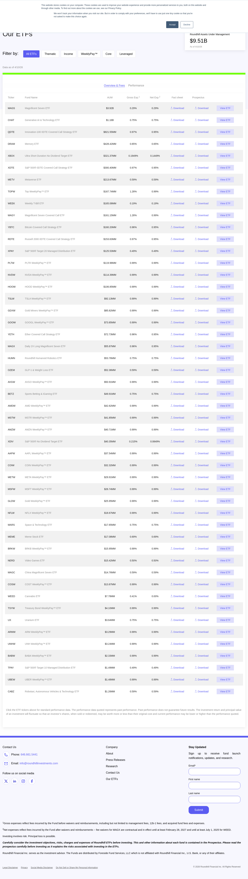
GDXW (11, 310)
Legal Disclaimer (10, 867)
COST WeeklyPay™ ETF (38, 584)
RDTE (11, 239)
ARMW (11, 632)
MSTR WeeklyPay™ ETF (38, 417)
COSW (11, 584)
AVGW (11, 382)
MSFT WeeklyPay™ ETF (38, 489)
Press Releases (115, 759)
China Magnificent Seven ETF (41, 572)
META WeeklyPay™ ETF (38, 477)
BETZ (11, 393)
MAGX (11, 346)
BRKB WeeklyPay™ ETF (38, 548)
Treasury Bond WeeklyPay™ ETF (43, 608)
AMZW (11, 429)
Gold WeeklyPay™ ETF (37, 501)
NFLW (11, 513)
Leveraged (126, 53)
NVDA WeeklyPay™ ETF (38, 274)
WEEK (11, 203)
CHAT (11, 120)
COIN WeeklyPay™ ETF (38, 465)
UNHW (11, 643)
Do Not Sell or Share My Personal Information (77, 867)
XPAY (11, 251)
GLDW (11, 501)
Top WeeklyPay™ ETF (37, 191)
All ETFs (31, 53)
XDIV (10, 441)
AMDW (11, 405)
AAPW (11, 453)
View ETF (225, 108)
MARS (11, 524)
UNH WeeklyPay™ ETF (37, 643)
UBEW (11, 679)
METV (11, 179)
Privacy (24, 867)
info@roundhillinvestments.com (39, 763)
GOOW (12, 322)
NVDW (11, 274)
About (109, 753)
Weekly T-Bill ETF (34, 203)
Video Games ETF (35, 560)
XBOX (11, 155)
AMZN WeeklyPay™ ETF (38, 429)
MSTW (11, 417)
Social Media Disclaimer (42, 867)
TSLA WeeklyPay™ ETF (38, 298)
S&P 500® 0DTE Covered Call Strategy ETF (49, 167)
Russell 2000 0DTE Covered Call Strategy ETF (50, 239)
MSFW (11, 489)
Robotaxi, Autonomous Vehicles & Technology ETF (52, 691)
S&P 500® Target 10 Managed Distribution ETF (50, 667)
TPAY (11, 667)
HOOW (12, 286)
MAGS (11, 108)
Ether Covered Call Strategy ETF (42, 334)
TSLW (11, 298)
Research (112, 766)
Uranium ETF (32, 620)
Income (68, 53)
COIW (11, 465)
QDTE (11, 132)
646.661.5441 (29, 754)
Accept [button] (172, 24)
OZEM (11, 370)
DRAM (11, 144)
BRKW (11, 548)
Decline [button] (186, 24)
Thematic (50, 53)
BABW (11, 655)
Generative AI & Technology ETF (42, 120)
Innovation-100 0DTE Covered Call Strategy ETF (51, 132)
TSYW (11, 608)
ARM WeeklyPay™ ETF (38, 632)
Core (109, 53)
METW (11, 477)
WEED (11, 596)
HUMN (11, 358)
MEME (11, 536)
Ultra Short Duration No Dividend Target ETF (49, 155)
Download (177, 108)
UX (9, 620)
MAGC (11, 572)
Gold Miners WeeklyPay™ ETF (41, 310)
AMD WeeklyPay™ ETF (38, 405)
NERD (11, 560)
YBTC (11, 227)
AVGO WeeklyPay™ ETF (38, 382)
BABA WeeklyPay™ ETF (38, 655)
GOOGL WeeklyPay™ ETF (39, 322)
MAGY (11, 215)
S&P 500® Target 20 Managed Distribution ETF (50, 251)
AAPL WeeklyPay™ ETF (38, 453)
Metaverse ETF (33, 179)
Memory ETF (32, 144)
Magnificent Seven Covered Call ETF (45, 215)
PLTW (11, 263)
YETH (11, 334)
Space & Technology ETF (38, 524)
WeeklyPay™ (89, 53)
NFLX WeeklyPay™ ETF (38, 513)
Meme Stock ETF (34, 536)
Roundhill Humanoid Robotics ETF (43, 358)
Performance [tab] (136, 85)
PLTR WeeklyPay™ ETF (38, 263)
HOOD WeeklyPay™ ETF (39, 286)
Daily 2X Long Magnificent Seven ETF (45, 346)
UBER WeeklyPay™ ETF (38, 679)
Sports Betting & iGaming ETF (41, 393)
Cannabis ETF (32, 596)
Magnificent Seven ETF (37, 108)
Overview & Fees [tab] (114, 85)
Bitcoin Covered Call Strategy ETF (43, 227)
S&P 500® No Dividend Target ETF (44, 441)
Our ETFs (112, 779)
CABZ (11, 691)
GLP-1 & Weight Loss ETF (39, 370)
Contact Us (113, 772)
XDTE (11, 167)
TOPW (11, 191)
